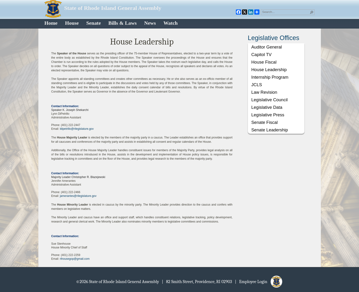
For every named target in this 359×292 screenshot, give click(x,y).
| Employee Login (259, 281)
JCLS (256, 84)
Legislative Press (267, 114)
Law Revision (264, 92)
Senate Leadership (269, 129)
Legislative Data (266, 107)
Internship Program (269, 77)
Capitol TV (261, 54)
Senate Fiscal (264, 122)
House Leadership (269, 69)
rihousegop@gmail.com (74, 258)
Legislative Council (269, 99)
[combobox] (285, 12)
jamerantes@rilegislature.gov (78, 196)
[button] (311, 12)
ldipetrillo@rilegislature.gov (77, 128)
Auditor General (266, 47)
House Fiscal (264, 62)
